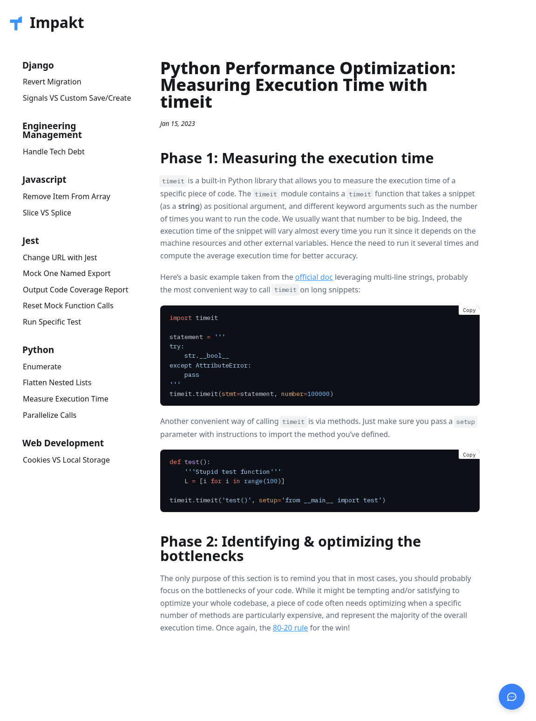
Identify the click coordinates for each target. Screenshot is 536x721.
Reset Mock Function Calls (68, 305)
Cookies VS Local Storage (66, 460)
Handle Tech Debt (54, 151)
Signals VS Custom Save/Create (77, 98)
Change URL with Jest (60, 257)
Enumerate (42, 366)
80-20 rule (290, 628)
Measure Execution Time (66, 399)
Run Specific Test (52, 322)
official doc (314, 277)
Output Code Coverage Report (75, 289)
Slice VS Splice (47, 213)
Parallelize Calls (49, 415)
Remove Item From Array (66, 196)
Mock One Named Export (67, 273)
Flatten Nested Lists (57, 382)
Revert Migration (52, 81)
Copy (469, 309)
